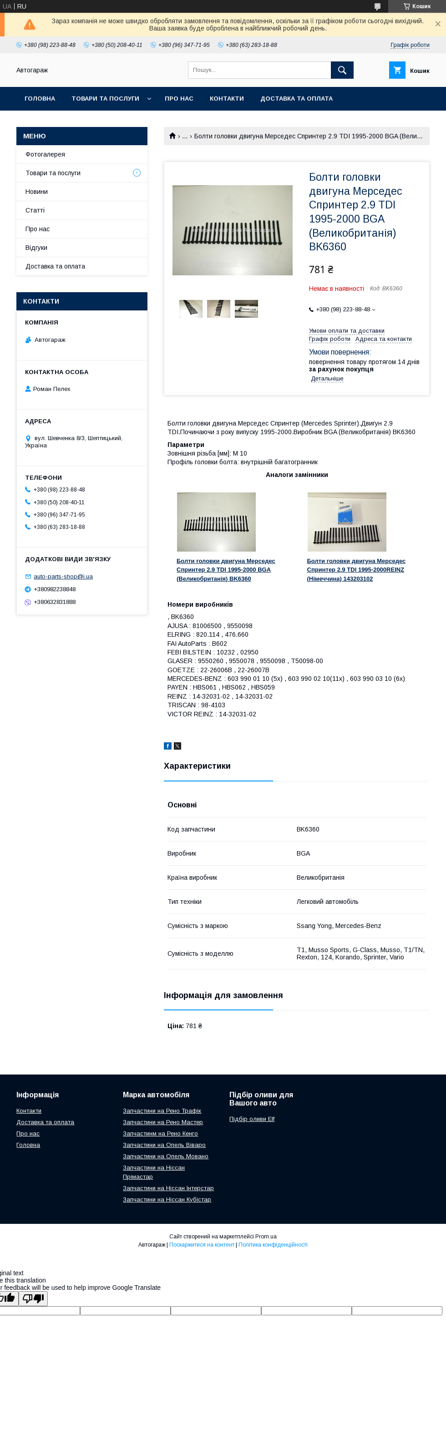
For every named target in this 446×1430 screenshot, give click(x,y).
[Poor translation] (33, 1298)
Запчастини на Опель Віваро (164, 1144)
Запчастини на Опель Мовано (165, 1156)
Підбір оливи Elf (251, 1119)
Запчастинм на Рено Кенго (160, 1133)
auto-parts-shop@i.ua (63, 576)
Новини (36, 191)
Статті (35, 210)
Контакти (227, 98)
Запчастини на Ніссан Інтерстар (168, 1188)
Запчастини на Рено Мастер (163, 1122)
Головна (40, 98)
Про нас (179, 98)
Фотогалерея (45, 154)
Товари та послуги (105, 98)
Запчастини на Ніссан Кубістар (167, 1199)
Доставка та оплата (296, 98)
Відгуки (36, 247)
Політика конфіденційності (273, 1245)
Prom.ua (266, 1236)
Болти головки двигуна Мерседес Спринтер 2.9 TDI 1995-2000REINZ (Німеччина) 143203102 (356, 570)
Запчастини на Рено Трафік (162, 1110)
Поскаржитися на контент (201, 1245)
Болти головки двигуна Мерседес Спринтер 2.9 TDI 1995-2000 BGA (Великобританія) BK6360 (226, 570)
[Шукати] (342, 70)
